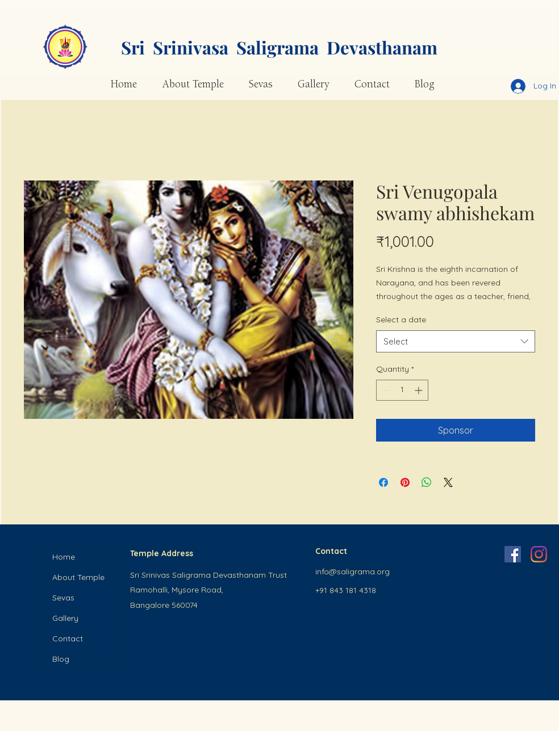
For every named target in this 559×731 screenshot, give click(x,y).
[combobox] (455, 341)
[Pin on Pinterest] (405, 482)
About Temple (78, 577)
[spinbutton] (402, 390)
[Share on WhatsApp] (426, 482)
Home (63, 557)
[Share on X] (448, 482)
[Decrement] (385, 390)
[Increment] (419, 390)
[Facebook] (512, 554)
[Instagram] (539, 554)
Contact (67, 638)
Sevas (63, 598)
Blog (60, 659)
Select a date (401, 319)
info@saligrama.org (352, 571)
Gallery (65, 618)
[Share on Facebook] (383, 482)
